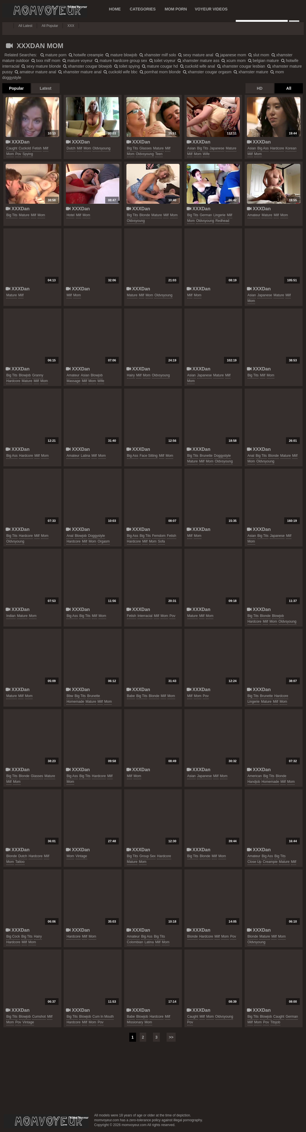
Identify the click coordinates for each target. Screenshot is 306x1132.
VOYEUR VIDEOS (211, 9)
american (254, 776)
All (288, 88)
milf (45, 148)
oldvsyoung (101, 148)
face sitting (149, 456)
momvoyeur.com (46, 1121)
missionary (135, 1022)
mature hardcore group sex (121, 60)
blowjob (25, 375)
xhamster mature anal (79, 72)
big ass (263, 148)
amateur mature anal (35, 72)
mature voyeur (77, 60)
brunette (206, 456)
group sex (147, 856)
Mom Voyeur (44, 10)
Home (115, 9)
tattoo (20, 862)
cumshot (39, 1017)
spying (28, 154)
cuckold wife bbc (120, 72)
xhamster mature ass (198, 60)
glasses (145, 148)
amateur (253, 215)
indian (11, 616)
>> (171, 1037)
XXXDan (17, 141)
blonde (144, 215)
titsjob (275, 1022)
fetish (37, 148)
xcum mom (233, 60)
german (206, 215)
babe (131, 696)
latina (85, 456)
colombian (135, 942)
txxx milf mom (45, 60)
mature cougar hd (160, 66)
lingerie (219, 215)
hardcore (277, 148)
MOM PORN (176, 9)
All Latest (25, 26)
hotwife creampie (86, 55)
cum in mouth (103, 1017)
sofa (161, 541)
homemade (75, 702)
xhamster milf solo (157, 55)
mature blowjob (121, 55)
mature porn (53, 55)
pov (18, 154)
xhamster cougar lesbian (241, 66)
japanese (217, 148)
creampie (270, 862)
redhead (222, 221)
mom (10, 154)
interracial (144, 616)
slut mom (258, 55)
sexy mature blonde (41, 66)
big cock (13, 936)
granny (37, 375)
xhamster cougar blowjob (87, 66)
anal (250, 456)
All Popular (50, 26)
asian (191, 148)
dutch (70, 148)
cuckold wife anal (197, 66)
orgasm (104, 541)
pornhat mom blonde (160, 72)
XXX (70, 26)
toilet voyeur (162, 60)
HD (259, 88)
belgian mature (263, 60)
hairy (131, 375)
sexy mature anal (195, 55)
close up (254, 862)
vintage (81, 856)
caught (11, 148)
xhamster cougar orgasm (207, 72)
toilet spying (127, 66)
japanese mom (231, 55)
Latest (45, 88)
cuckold (25, 148)
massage (73, 381)
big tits (132, 148)
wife (206, 154)
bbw (69, 696)
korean (290, 148)
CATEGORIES (143, 9)
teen (159, 154)
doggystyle (222, 456)
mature (158, 148)
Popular (16, 88)
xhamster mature (251, 72)
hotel (70, 215)
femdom (158, 536)
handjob (253, 782)
